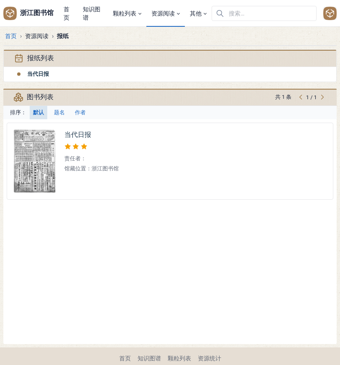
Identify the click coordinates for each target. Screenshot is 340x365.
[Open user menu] (330, 13)
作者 (80, 112)
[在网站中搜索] (264, 13)
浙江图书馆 (27, 13)
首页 (11, 36)
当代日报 (38, 74)
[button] (127, 13)
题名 (59, 112)
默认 (38, 112)
